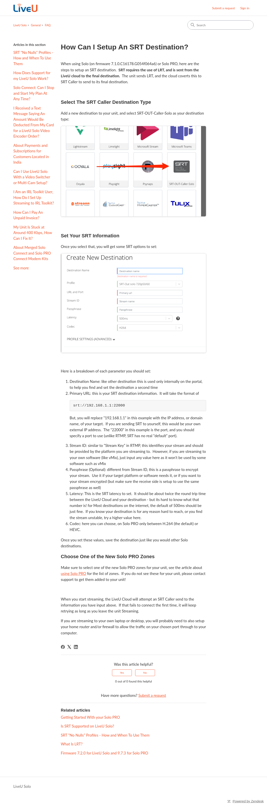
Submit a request (223, 8)
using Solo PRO (73, 573)
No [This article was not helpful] (145, 672)
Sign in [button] (244, 8)
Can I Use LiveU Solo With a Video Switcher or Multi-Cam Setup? (31, 177)
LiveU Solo (20, 25)
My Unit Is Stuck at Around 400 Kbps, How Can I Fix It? (32, 233)
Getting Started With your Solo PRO (90, 717)
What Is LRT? (72, 744)
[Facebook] (63, 647)
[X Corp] (69, 647)
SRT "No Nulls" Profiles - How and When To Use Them (33, 58)
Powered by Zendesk (248, 801)
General (36, 25)
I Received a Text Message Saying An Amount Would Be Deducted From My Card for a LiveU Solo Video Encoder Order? (33, 122)
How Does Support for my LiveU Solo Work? (31, 75)
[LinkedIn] (76, 647)
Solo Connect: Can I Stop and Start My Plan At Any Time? (33, 93)
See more (21, 268)
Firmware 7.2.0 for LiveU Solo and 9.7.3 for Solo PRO (104, 753)
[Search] (220, 25)
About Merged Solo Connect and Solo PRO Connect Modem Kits (32, 253)
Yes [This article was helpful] (122, 672)
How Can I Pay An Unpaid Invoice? (28, 215)
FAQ (48, 25)
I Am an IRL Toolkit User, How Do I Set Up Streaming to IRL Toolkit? (33, 197)
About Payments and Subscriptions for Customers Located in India (31, 154)
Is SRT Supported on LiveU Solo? (87, 726)
